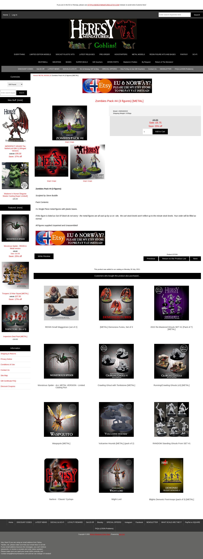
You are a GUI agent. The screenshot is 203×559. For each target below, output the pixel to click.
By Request (146, 62)
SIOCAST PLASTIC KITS (65, 54)
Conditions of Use (8, 364)
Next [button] (195, 258)
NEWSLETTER (165, 69)
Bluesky (100, 522)
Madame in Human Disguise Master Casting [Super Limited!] (15, 179)
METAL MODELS (44, 75)
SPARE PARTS (113, 62)
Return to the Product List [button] (174, 258)
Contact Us (152, 69)
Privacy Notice (6, 359)
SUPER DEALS (82, 62)
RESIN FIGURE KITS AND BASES (163, 54)
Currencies (15, 77)
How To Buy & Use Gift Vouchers (132, 69)
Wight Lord (117, 499)
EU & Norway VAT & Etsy (89, 69)
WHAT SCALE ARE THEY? (171, 522)
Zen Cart (122, 534)
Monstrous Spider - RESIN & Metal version (15, 231)
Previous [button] (151, 258)
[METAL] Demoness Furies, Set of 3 (116, 327)
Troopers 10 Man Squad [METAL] (15, 278)
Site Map (4, 375)
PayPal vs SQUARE (192, 522)
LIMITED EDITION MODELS (40, 54)
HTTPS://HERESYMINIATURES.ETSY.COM (103, 5)
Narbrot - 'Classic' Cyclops (61, 499)
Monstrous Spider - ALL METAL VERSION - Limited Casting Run (61, 386)
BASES (68, 62)
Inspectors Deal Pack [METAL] (15, 321)
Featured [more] (15, 208)
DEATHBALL (43, 62)
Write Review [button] (44, 256)
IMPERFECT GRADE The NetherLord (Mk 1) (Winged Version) (15, 129)
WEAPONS (57, 62)
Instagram (128, 522)
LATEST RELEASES (87, 54)
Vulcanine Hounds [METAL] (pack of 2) (116, 443)
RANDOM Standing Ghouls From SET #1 (171, 443)
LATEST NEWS (53, 69)
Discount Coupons (8, 386)
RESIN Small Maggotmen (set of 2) (61, 327)
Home (5, 15)
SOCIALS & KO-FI (70, 69)
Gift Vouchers (97, 62)
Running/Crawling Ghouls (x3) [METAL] (172, 385)
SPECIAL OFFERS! (109, 69)
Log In (14, 15)
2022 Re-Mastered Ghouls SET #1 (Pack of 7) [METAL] (172, 328)
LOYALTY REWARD (75, 522)
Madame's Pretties (130, 62)
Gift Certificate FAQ (8, 381)
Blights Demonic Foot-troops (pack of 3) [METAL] (171, 499)
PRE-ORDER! (104, 54)
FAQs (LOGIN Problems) (184, 69)
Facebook (139, 522)
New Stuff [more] (15, 100)
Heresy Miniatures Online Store (100, 534)
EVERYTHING (19, 54)
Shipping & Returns (8, 354)
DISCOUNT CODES (25, 69)
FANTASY (184, 54)
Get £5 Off (40, 69)
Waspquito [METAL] (61, 443)
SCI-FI (194, 54)
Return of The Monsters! (164, 62)
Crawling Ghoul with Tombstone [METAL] (116, 385)
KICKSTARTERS (121, 54)
